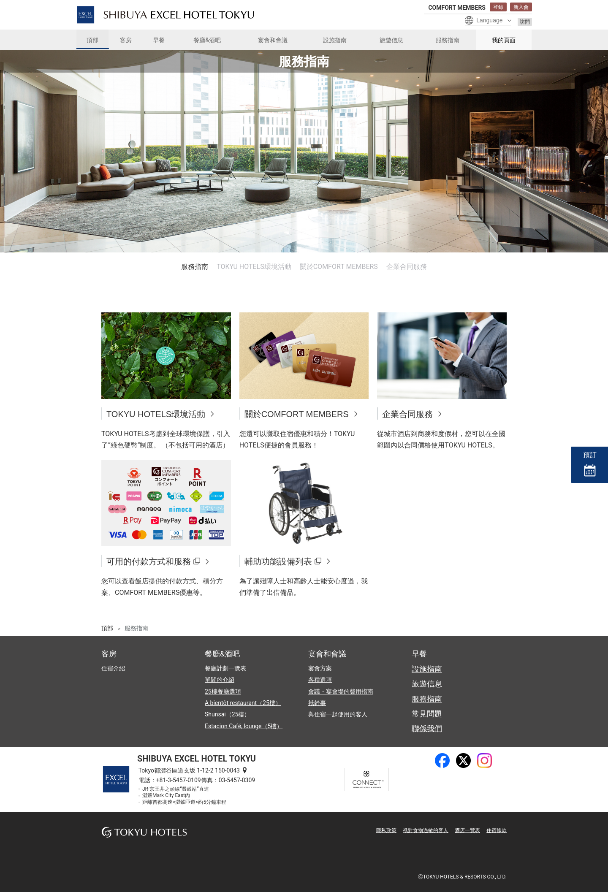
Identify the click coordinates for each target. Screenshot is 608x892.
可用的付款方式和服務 (148, 561)
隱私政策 (386, 830)
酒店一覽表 (467, 830)
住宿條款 (496, 830)
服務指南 (194, 267)
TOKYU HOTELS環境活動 (254, 267)
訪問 (525, 22)
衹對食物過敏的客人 (425, 830)
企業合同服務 (406, 267)
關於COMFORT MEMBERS (339, 267)
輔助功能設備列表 (278, 561)
